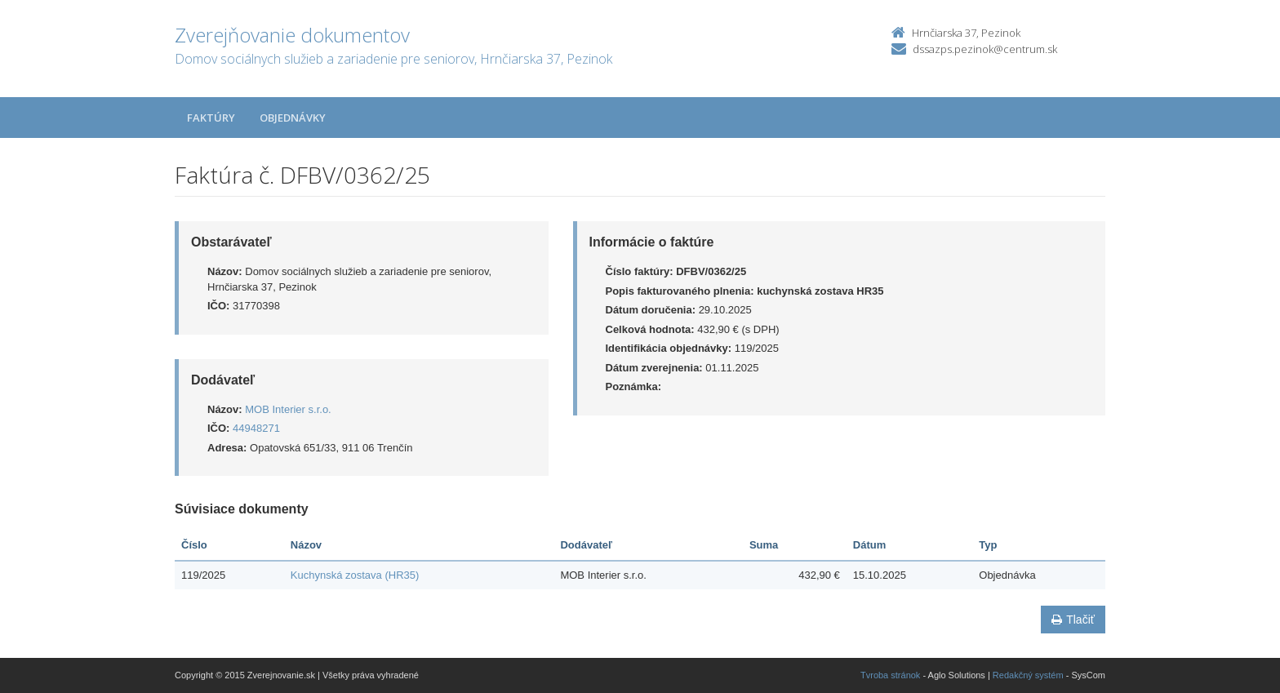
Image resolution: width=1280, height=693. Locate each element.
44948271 (256, 428)
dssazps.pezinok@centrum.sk (985, 49)
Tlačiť (1073, 619)
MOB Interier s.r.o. (288, 409)
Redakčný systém (1028, 675)
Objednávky (293, 117)
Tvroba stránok (890, 675)
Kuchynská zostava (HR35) (355, 575)
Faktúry (211, 117)
